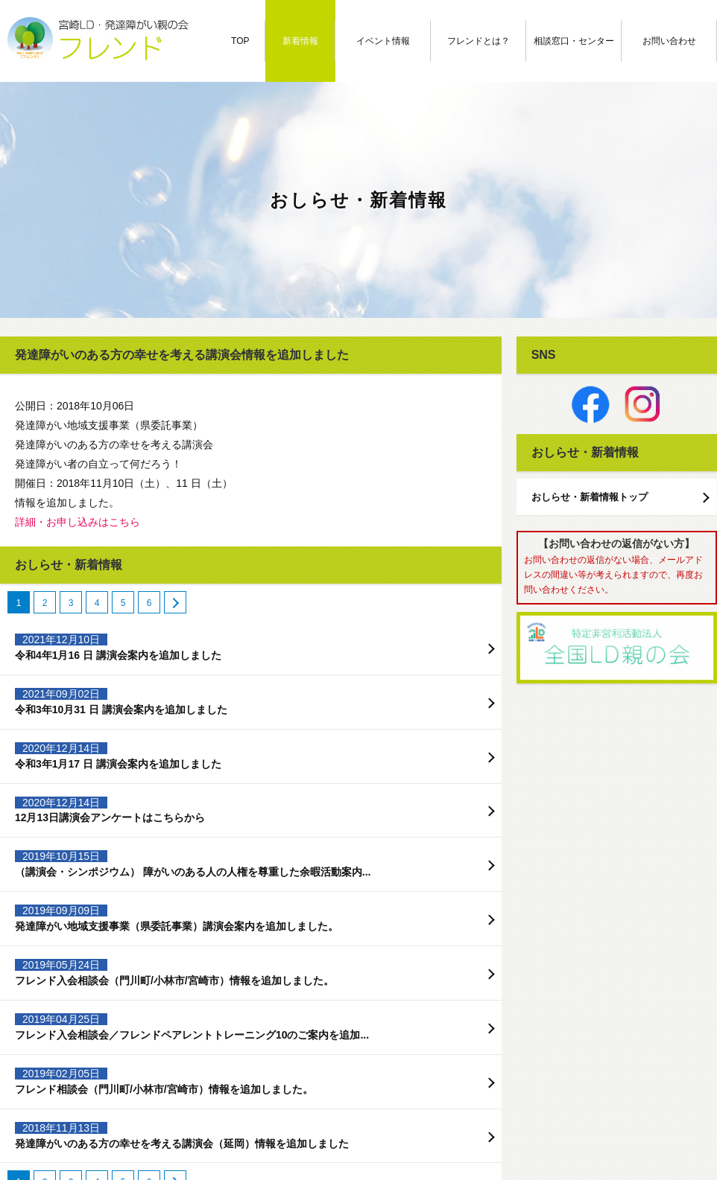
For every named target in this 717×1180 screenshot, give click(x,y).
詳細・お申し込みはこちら (77, 522)
